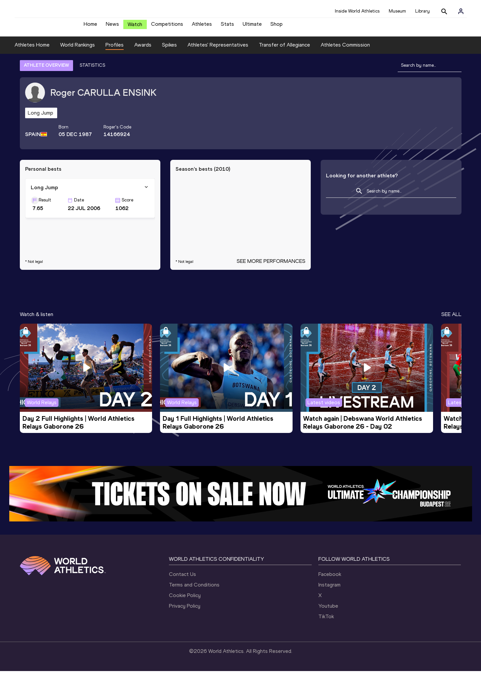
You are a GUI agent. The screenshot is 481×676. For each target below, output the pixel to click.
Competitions (167, 26)
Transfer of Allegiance (284, 50)
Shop (276, 26)
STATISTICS (92, 70)
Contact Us (182, 579)
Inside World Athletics (357, 11)
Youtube (328, 611)
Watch (135, 27)
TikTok (326, 621)
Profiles (114, 50)
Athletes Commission (345, 50)
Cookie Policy (185, 600)
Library (422, 11)
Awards (142, 50)
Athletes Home (32, 50)
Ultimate (252, 26)
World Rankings (77, 50)
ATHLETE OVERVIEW (46, 70)
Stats (227, 26)
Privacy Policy (184, 611)
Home (90, 26)
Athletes (202, 26)
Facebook (329, 579)
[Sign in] (461, 11)
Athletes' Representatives (217, 50)
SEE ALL (451, 319)
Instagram (329, 590)
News (112, 26)
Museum (397, 11)
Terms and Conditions (194, 590)
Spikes (169, 50)
